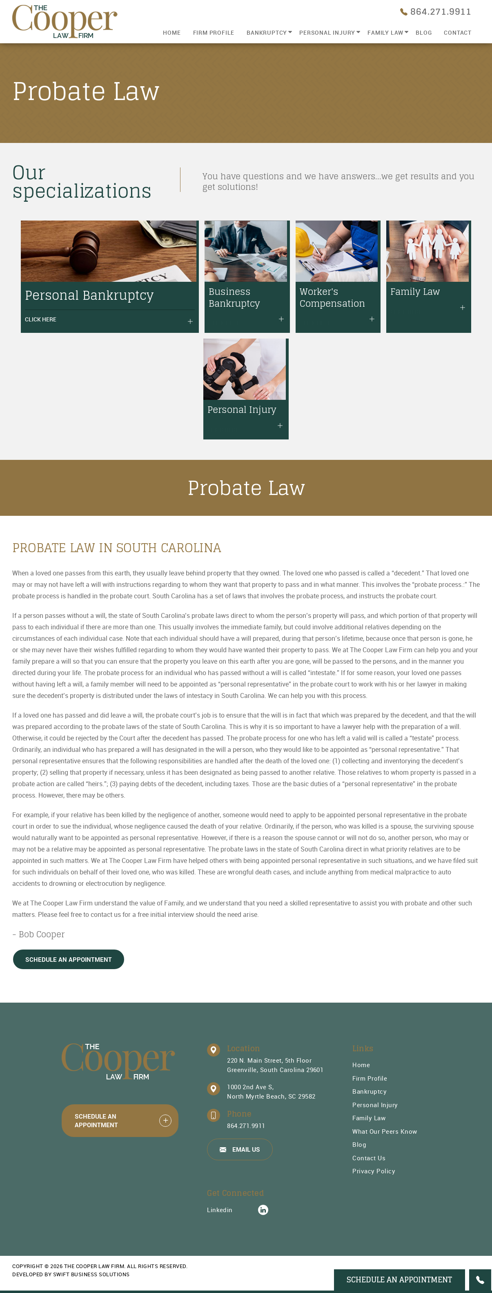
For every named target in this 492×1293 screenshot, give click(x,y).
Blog (424, 32)
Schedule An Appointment (68, 959)
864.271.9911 (246, 1125)
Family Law (385, 32)
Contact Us (368, 1157)
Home (171, 32)
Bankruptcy (267, 32)
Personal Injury (327, 32)
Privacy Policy (373, 1171)
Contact (458, 32)
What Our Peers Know (384, 1131)
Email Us (240, 1149)
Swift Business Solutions (91, 1274)
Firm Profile (214, 32)
